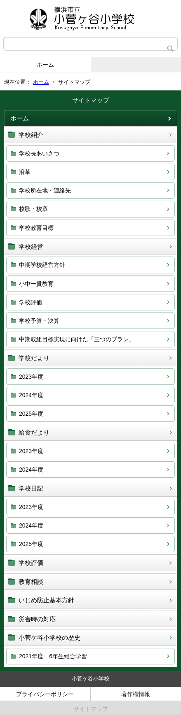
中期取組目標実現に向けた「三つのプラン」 (76, 339)
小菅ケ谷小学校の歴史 (49, 637)
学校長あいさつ (39, 153)
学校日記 (31, 488)
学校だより (34, 357)
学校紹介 (31, 134)
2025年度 (31, 413)
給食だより (34, 432)
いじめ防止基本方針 (46, 600)
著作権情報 (135, 694)
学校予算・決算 (39, 320)
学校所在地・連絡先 (45, 190)
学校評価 (30, 302)
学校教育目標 (36, 227)
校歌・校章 (33, 209)
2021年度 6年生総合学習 (53, 656)
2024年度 (31, 395)
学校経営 (31, 246)
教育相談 (31, 581)
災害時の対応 (37, 619)
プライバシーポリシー (45, 694)
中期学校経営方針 (42, 264)
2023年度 (31, 376)
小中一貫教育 (36, 283)
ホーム (45, 64)
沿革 (25, 172)
